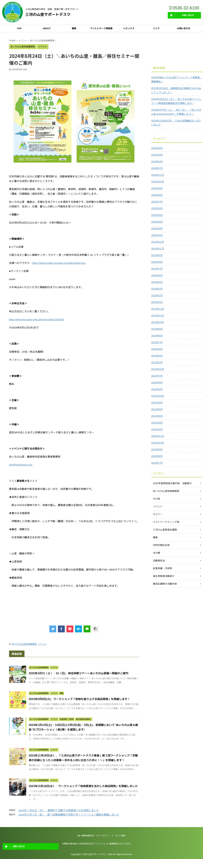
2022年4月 (157, 382)
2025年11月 (157, 175)
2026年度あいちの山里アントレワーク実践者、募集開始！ (176, 79)
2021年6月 (157, 416)
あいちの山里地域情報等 (24, 644)
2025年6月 (157, 208)
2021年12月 (157, 396)
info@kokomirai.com (20, 464)
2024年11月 (157, 248)
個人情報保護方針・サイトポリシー (94, 835)
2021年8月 (157, 409)
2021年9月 (157, 402)
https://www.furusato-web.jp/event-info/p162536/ (36, 319)
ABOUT (47, 28)
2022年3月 (157, 389)
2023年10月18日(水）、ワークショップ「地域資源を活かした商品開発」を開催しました (83, 786)
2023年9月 (157, 329)
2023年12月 (157, 309)
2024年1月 (157, 302)
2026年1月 (157, 168)
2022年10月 (157, 369)
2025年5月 (157, 215)
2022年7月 (157, 375)
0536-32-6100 (184, 7)
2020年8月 (157, 456)
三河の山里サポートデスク (48, 14)
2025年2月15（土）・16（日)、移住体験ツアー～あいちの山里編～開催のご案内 (78, 673)
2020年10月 (157, 442)
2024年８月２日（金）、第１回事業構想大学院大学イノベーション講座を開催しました (69, 814)
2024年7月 (157, 268)
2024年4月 (157, 282)
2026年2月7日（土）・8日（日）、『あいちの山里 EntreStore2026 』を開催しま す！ (176, 112)
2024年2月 (157, 295)
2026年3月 (157, 154)
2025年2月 (157, 228)
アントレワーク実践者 (101, 28)
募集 (74, 28)
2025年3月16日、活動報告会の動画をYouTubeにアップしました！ (176, 90)
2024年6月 (157, 275)
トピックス (128, 28)
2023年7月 (157, 342)
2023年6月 (157, 349)
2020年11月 (157, 436)
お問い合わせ (183, 28)
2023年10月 (157, 322)
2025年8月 (157, 195)
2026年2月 (157, 161)
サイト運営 (120, 835)
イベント (42, 644)
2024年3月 (157, 288)
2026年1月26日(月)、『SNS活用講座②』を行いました (176, 122)
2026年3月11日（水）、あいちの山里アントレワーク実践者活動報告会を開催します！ (176, 101)
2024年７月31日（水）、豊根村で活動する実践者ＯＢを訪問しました (59, 810)
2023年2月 (157, 362)
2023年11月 (157, 315)
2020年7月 (157, 463)
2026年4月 (157, 148)
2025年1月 (157, 235)
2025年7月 (157, 201)
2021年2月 (157, 429)
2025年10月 (157, 181)
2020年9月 (157, 449)
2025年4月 (157, 221)
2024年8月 (157, 262)
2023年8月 (157, 335)
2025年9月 (157, 188)
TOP (19, 28)
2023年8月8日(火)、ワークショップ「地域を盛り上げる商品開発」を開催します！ (79, 699)
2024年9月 (157, 255)
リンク (156, 28)
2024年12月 (157, 242)
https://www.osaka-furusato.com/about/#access (59, 262)
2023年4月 (157, 355)
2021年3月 (157, 422)
